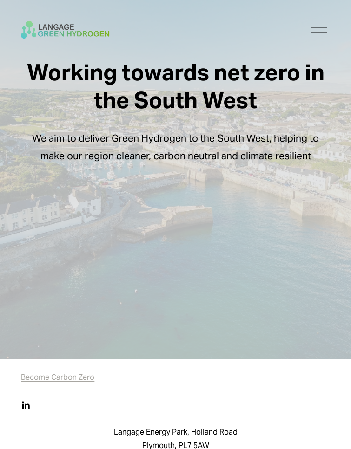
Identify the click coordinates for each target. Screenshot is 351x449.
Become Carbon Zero (57, 378)
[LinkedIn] (25, 405)
